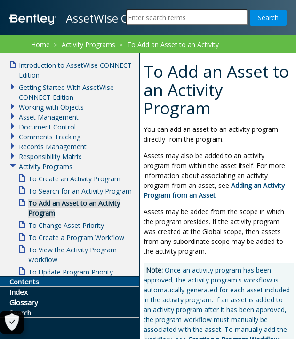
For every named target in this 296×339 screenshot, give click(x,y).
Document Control (47, 126)
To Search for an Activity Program (80, 190)
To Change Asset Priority (66, 225)
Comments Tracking (49, 136)
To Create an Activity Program (74, 178)
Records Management (53, 146)
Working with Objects (51, 107)
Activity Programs (88, 44)
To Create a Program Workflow (76, 237)
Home (40, 44)
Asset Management (49, 117)
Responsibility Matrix (50, 156)
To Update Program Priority (70, 271)
